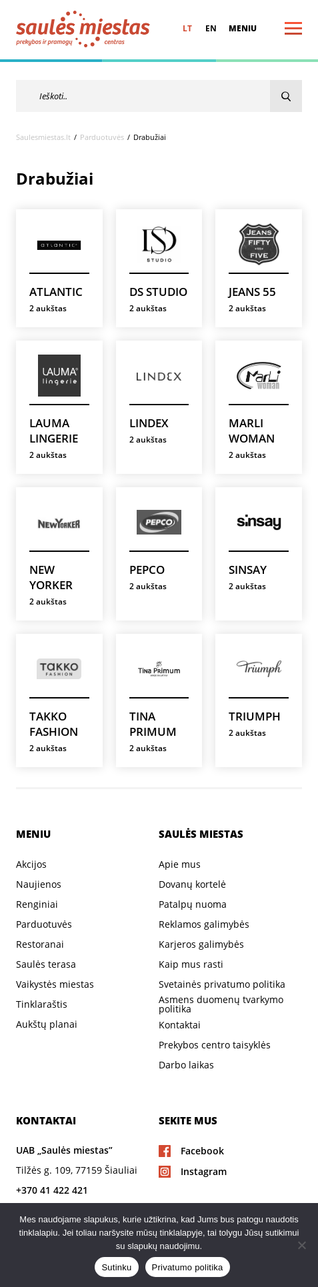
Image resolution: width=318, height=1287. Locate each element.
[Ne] (301, 1245)
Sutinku (116, 1267)
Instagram (204, 1171)
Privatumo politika (187, 1267)
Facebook (202, 1150)
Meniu (243, 28)
